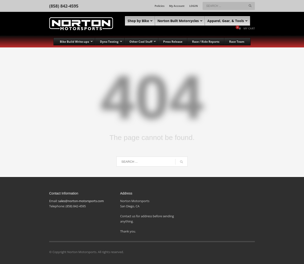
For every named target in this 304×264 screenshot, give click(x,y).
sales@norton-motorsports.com (81, 201)
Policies (159, 6)
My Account (177, 6)
